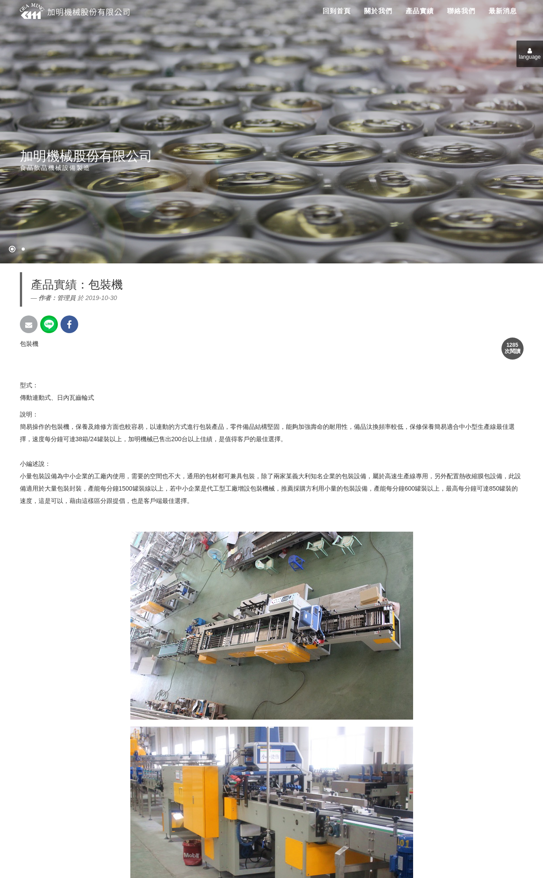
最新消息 (503, 11)
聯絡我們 (461, 11)
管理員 (66, 297)
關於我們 (378, 11)
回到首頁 (337, 11)
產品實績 (420, 11)
